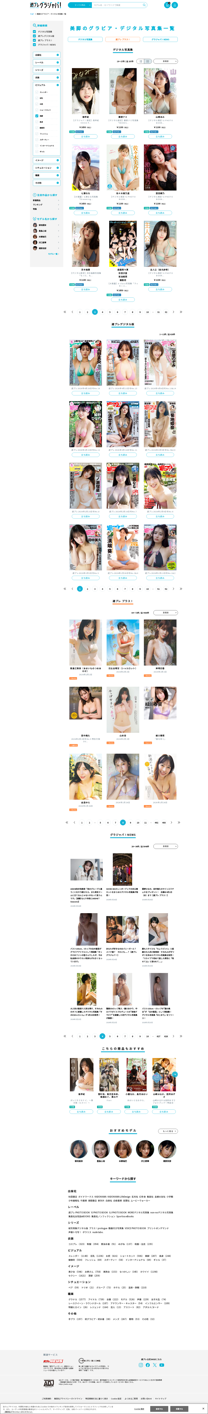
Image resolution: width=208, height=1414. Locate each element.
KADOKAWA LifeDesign (118, 1196)
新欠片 (101, 1200)
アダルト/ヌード (150, 1307)
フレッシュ (44, 134)
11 (145, 822)
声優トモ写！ (74, 1232)
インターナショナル (47, 145)
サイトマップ (160, 1399)
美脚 (41, 116)
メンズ (119, 1319)
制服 (93, 1244)
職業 (37, 175)
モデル (127, 1299)
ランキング (37, 204)
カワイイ (148, 1271)
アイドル (96, 1299)
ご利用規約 (46, 1399)
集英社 (149, 1196)
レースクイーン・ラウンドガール (88, 1303)
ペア (74, 1287)
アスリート (132, 1307)
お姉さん (93, 1271)
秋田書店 (72, 1196)
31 (158, 312)
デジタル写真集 (45, 31)
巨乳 (41, 98)
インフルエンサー (157, 1303)
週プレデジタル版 (46, 35)
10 (147, 312)
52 (166, 588)
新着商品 (36, 200)
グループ (104, 1287)
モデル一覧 (52, 254)
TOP (31, 14)
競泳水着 (109, 1244)
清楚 (74, 1275)
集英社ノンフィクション (103, 1216)
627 (158, 1036)
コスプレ (77, 1244)
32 (166, 312)
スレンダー (44, 92)
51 (158, 588)
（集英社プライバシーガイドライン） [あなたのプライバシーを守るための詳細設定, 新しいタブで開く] (18, 1412)
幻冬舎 (142, 1196)
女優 (112, 1299)
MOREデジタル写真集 (136, 1212)
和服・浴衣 (143, 1244)
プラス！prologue (98, 1228)
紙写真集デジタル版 (78, 1228)
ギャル (42, 151)
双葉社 (126, 1200)
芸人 (116, 1307)
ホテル (120, 1287)
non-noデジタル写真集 (159, 1212)
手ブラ (75, 1319)
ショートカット (45, 110)
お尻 (41, 104)
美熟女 (110, 1271)
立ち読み (85, 136)
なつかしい (128, 1271)
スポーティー (44, 140)
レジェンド (99, 1307)
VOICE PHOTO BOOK (134, 1228)
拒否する (159, 1408)
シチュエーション (43, 167)
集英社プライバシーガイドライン (68, 1399)
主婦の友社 (159, 1196)
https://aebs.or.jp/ (65, 1384)
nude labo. (97, 1232)
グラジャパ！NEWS (47, 44)
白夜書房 (117, 1200)
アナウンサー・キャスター (127, 1303)
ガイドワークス (85, 1196)
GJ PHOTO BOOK (116, 1212)
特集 (35, 209)
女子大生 (158, 1299)
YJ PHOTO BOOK (98, 1212)
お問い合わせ (146, 1399)
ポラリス (87, 1232)
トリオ (88, 1287)
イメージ (39, 160)
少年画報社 (73, 1200)
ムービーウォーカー (140, 1200)
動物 (134, 1319)
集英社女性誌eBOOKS (79, 1216)
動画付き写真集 (115, 1228)
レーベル (39, 62)
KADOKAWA (100, 1196)
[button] (175, 1075)
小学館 (169, 1196)
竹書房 (83, 1200)
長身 (41, 122)
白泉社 (109, 1200)
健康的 (42, 128)
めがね (125, 1244)
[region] (104, 1408)
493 (164, 822)
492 (156, 822)
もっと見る (168, 1131)
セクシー (168, 1271)
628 (166, 1036)
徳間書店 (92, 1200)
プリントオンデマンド (157, 1228)
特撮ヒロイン (78, 1307)
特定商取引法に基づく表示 (97, 1399)
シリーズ (39, 70)
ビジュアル (40, 85)
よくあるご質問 (131, 1399)
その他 (38, 182)
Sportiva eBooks (124, 1216)
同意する (179, 1408)
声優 (142, 1299)
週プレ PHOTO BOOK (78, 1212)
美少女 (75, 1271)
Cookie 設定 (116, 1399)
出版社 (38, 54)
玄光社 (134, 1196)
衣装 (37, 77)
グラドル (77, 1299)
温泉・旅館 (137, 1287)
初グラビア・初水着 (97, 1319)
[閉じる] (203, 1408)
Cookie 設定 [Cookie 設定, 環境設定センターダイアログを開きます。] (139, 1408)
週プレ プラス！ (45, 40)
